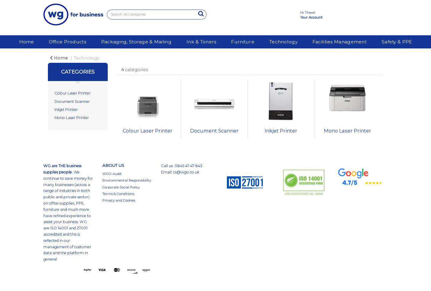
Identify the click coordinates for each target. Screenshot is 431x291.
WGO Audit (112, 174)
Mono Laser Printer (71, 117)
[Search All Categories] (157, 14)
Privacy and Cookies (118, 200)
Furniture (242, 42)
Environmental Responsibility (126, 180)
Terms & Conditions (118, 194)
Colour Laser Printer (72, 93)
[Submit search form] (200, 13)
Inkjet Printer (66, 109)
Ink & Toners (201, 42)
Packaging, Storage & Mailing (136, 42)
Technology (283, 42)
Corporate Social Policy (121, 187)
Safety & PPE (397, 42)
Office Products (67, 42)
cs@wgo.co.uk (186, 172)
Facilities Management (339, 42)
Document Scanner (72, 101)
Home (26, 42)
